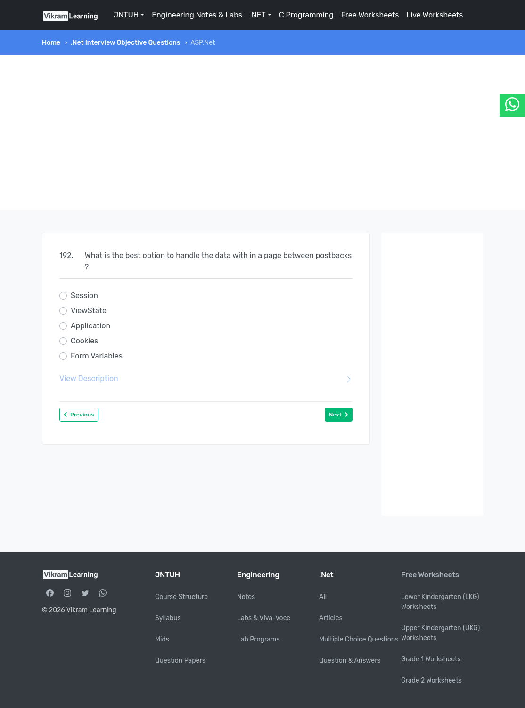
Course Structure (181, 597)
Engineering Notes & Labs (197, 14)
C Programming (306, 14)
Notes (246, 597)
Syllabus (168, 618)
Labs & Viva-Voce (263, 618)
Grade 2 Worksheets (431, 680)
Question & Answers (350, 661)
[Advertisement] (262, 133)
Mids (162, 639)
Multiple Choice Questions (359, 639)
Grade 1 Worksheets (431, 659)
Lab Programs (258, 639)
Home (51, 43)
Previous (79, 414)
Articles (331, 618)
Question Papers (180, 661)
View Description (206, 378)
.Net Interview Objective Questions (125, 43)
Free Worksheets (370, 14)
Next (338, 414)
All (323, 597)
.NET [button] (258, 14)
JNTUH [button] (126, 14)
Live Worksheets (434, 14)
